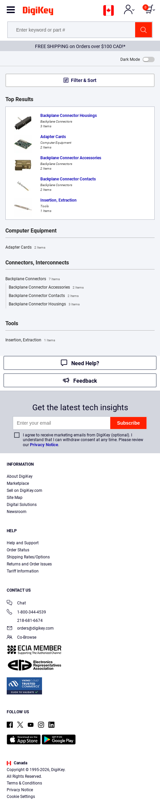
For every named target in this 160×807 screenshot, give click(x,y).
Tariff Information (23, 571)
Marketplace (18, 483)
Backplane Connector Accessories (46, 288)
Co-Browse (21, 638)
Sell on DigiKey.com (24, 490)
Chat (16, 603)
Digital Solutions (22, 504)
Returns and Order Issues (29, 564)
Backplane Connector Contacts (44, 296)
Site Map (15, 497)
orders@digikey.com (30, 629)
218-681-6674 (25, 620)
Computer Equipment (30, 231)
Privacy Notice (44, 444)
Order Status (18, 550)
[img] (38, 12)
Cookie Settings (21, 796)
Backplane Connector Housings (44, 304)
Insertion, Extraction (30, 340)
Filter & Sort (83, 80)
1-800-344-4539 (26, 612)
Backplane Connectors (32, 279)
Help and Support (23, 543)
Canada (17, 763)
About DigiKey (20, 476)
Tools (11, 324)
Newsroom (17, 511)
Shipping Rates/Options (28, 557)
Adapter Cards (25, 248)
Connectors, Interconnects (37, 263)
